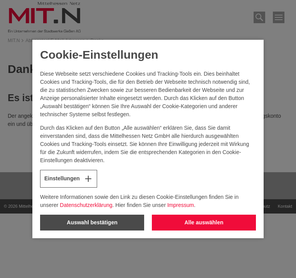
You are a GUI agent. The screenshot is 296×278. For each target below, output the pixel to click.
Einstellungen (68, 178)
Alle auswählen (203, 222)
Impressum (180, 205)
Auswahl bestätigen (92, 222)
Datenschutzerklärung (86, 205)
